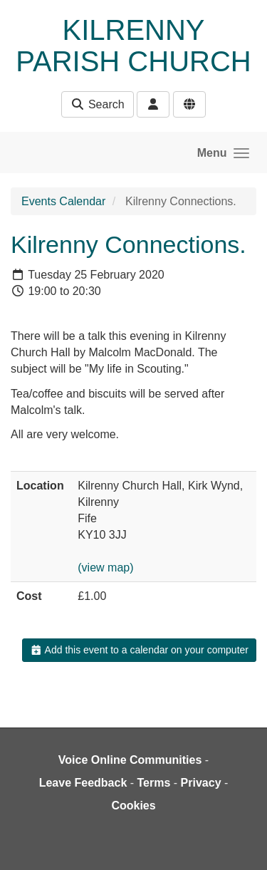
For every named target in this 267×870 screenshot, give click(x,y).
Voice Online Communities (130, 760)
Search (97, 104)
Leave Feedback (83, 783)
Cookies (133, 805)
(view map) (105, 567)
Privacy (201, 783)
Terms (154, 783)
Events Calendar (63, 201)
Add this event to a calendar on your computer (139, 650)
